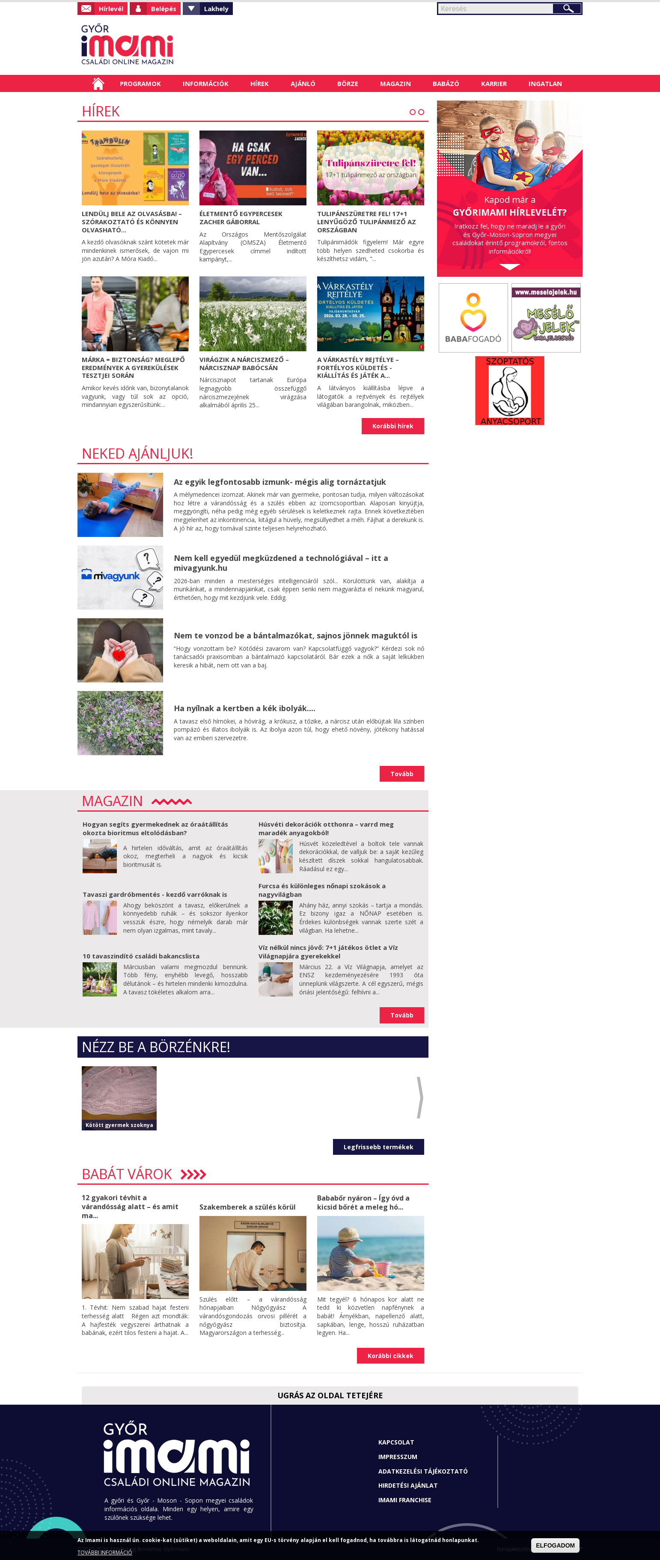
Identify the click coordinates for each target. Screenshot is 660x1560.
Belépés (163, 8)
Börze (347, 83)
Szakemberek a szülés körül (247, 1207)
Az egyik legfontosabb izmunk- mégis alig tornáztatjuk (280, 482)
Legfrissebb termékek (378, 1147)
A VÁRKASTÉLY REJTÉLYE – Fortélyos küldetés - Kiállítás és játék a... (358, 367)
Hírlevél (111, 8)
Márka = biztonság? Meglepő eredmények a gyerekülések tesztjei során (133, 367)
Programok (140, 83)
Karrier (494, 83)
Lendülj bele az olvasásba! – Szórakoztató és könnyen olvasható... (132, 221)
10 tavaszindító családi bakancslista (141, 956)
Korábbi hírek (392, 426)
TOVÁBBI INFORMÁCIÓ (104, 1552)
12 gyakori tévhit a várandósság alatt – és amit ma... (130, 1206)
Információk (206, 83)
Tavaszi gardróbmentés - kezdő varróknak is (155, 894)
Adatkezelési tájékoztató (423, 1471)
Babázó (446, 83)
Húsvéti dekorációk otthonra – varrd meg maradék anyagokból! (326, 828)
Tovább (401, 774)
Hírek (259, 83)
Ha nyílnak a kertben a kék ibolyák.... (244, 708)
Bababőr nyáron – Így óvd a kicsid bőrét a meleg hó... (363, 1202)
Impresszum (397, 1457)
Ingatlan (545, 83)
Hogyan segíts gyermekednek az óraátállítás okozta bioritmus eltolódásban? (155, 828)
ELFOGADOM (555, 1545)
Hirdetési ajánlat (408, 1485)
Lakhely (216, 8)
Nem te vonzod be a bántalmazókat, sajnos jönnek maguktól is (295, 635)
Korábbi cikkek (390, 1356)
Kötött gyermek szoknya (119, 1125)
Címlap (98, 83)
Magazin (395, 83)
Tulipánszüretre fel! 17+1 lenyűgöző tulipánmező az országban (366, 221)
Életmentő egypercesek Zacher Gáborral (240, 217)
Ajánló (303, 83)
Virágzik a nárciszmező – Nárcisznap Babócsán (244, 363)
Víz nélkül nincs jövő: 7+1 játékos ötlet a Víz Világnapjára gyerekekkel (328, 951)
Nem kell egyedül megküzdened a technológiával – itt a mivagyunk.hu (281, 563)
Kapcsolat (396, 1442)
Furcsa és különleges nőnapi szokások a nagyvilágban (322, 890)
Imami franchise (404, 1500)
